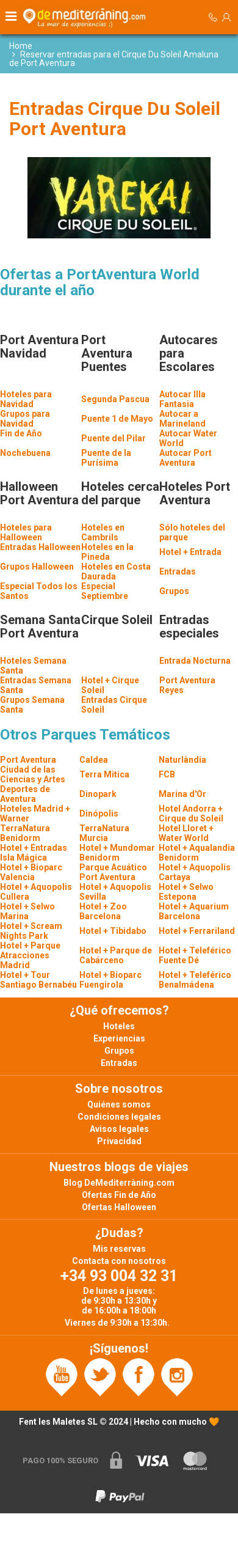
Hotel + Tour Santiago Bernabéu (38, 980)
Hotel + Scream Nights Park (31, 931)
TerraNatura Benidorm (25, 833)
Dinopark (98, 794)
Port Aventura (28, 760)
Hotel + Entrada (190, 552)
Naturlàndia (182, 760)
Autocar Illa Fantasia (182, 399)
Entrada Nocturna (195, 661)
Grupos (174, 591)
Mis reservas (119, 1249)
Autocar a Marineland (182, 418)
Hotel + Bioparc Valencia (31, 872)
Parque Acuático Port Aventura (113, 872)
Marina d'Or (182, 794)
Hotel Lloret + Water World (186, 833)
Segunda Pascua (115, 399)
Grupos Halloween (37, 566)
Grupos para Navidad (25, 418)
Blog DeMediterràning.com (119, 1183)
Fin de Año (21, 433)
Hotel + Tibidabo (112, 931)
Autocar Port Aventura (185, 458)
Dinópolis (98, 813)
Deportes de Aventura (25, 794)
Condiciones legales (119, 1117)
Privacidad (119, 1141)
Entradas (177, 571)
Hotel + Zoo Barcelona (103, 911)
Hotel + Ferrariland (197, 931)
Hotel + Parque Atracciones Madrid (30, 955)
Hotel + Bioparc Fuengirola (110, 980)
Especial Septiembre (104, 591)
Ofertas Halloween (119, 1207)
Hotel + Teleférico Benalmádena (195, 980)
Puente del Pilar (113, 438)
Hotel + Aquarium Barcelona (194, 911)
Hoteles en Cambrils (102, 532)
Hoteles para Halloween (26, 532)
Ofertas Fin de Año (119, 1195)
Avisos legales (119, 1129)
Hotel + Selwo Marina (27, 911)
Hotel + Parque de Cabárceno (115, 955)
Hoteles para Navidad (26, 399)
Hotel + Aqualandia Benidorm (197, 852)
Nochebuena (25, 453)
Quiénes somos (119, 1104)
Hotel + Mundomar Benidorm (117, 852)
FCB (167, 774)
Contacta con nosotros (119, 1261)
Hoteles (119, 1026)
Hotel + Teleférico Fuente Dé (195, 955)
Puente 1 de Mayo (117, 419)
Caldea (93, 760)
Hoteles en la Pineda (107, 552)
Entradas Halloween (40, 547)
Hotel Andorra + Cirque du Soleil (191, 813)
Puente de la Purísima (106, 458)
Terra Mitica (104, 774)
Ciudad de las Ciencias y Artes (32, 774)
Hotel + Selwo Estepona (186, 892)
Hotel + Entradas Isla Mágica (33, 852)
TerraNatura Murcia (104, 833)
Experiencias (119, 1038)
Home (20, 46)
